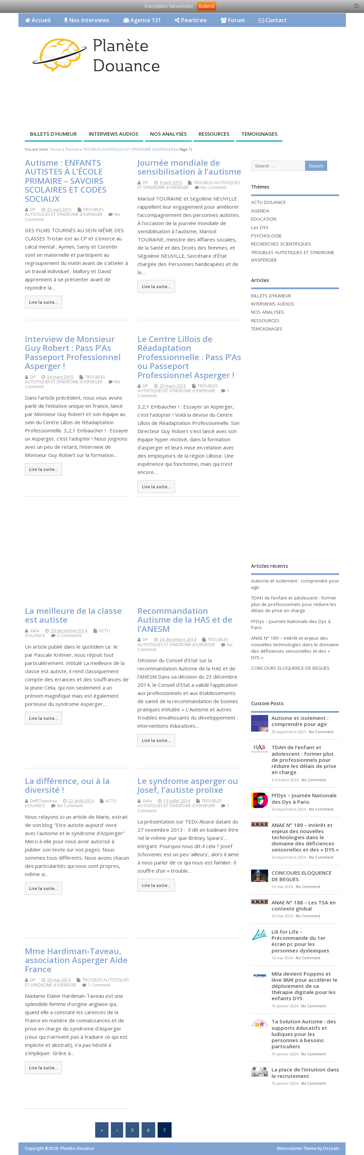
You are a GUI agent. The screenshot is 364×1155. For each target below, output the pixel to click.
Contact (273, 20)
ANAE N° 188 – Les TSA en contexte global (304, 905)
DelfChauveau (43, 801)
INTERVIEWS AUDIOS (113, 133)
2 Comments (69, 635)
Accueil (37, 20)
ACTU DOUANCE (268, 202)
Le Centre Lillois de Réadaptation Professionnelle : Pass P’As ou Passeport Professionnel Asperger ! (189, 357)
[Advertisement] (142, 103)
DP (32, 209)
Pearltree (191, 20)
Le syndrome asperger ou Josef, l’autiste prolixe (187, 785)
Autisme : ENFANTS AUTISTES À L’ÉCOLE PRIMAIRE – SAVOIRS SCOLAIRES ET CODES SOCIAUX (65, 180)
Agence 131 (142, 20)
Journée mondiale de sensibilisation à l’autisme (189, 167)
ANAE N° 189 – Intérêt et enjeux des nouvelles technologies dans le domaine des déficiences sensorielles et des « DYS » (295, 648)
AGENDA (260, 211)
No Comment (214, 187)
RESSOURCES (214, 133)
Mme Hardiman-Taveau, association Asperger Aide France (76, 960)
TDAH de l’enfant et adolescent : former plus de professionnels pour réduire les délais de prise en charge (293, 604)
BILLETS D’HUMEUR (53, 133)
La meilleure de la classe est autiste (73, 615)
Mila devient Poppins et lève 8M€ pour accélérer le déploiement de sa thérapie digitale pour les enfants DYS (304, 986)
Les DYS (259, 227)
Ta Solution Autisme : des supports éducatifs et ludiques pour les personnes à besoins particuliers (304, 1034)
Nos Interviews (87, 20)
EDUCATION (263, 219)
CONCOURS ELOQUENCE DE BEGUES (290, 668)
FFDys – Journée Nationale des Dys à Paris (304, 798)
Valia (34, 631)
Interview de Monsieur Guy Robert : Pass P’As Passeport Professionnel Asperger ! (73, 352)
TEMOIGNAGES (259, 133)
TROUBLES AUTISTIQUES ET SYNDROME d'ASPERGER (64, 212)
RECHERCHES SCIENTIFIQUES (281, 244)
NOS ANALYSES (168, 133)
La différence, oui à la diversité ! (67, 785)
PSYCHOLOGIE (266, 236)
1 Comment (99, 985)
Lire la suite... (43, 302)
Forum (233, 20)
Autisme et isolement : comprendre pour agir (300, 720)
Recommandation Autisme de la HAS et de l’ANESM (184, 619)
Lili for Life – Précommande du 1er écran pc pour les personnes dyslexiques (300, 941)
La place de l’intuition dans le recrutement (305, 1072)
